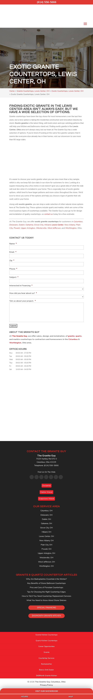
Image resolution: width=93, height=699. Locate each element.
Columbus (78, 221)
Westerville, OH (46, 557)
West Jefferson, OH (46, 562)
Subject (13, 277)
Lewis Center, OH (46, 536)
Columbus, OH (46, 510)
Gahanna (29, 224)
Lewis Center (57, 224)
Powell (17, 228)
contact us (48, 214)
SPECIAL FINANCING (46, 607)
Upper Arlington (28, 228)
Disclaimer (46, 485)
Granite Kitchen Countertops (46, 635)
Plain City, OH (46, 544)
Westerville (41, 228)
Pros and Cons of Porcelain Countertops (46, 587)
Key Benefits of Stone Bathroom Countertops (46, 583)
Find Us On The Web (46, 472)
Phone (13, 269)
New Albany (69, 224)
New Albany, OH (46, 540)
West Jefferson (54, 228)
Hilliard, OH (46, 532)
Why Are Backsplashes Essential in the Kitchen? (46, 579)
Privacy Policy (46, 685)
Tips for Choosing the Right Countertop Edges (46, 592)
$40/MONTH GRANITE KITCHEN (46, 615)
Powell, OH (46, 549)
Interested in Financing (20, 285)
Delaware (13, 224)
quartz (78, 336)
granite (71, 336)
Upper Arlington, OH (46, 553)
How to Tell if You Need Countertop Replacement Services (46, 596)
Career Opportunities (46, 646)
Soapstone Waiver (46, 498)
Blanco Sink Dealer (46, 670)
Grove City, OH (46, 527)
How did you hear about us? (23, 293)
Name (13, 243)
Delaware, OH (46, 515)
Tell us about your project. (22, 301)
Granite (46, 652)
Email (12, 252)
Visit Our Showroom (46, 691)
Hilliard (47, 224)
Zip (11, 260)
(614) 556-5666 (46, 2)
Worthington (71, 228)
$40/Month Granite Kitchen (46, 675)
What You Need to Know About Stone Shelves (46, 600)
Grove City (38, 224)
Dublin (22, 224)
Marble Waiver (46, 492)
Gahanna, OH (46, 523)
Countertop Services (46, 658)
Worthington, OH (46, 566)
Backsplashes (46, 664)
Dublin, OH (46, 519)
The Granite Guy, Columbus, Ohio (50, 681)
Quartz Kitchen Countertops (46, 640)
